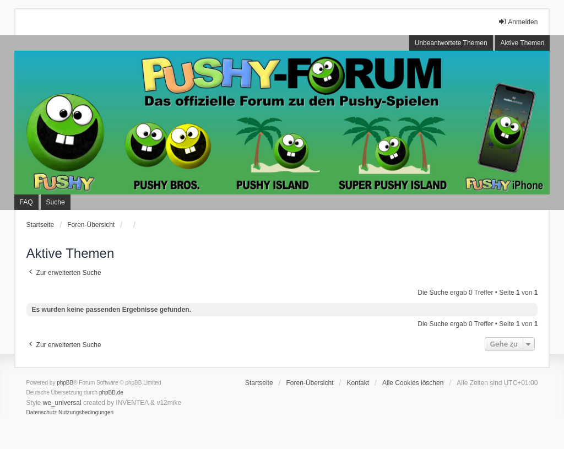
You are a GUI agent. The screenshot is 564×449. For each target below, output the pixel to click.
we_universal (62, 403)
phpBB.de (111, 393)
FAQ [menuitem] (26, 202)
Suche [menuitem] (55, 202)
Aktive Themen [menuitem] (523, 43)
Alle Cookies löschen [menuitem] (412, 383)
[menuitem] (41, 413)
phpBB (65, 383)
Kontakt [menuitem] (357, 383)
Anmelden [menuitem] (518, 22)
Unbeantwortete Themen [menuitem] (451, 43)
